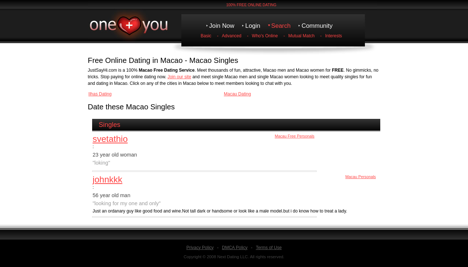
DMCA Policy (235, 247)
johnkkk (107, 179)
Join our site (179, 76)
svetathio (110, 139)
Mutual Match (301, 35)
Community (317, 25)
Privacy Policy (200, 247)
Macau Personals (361, 176)
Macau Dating (237, 94)
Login (252, 25)
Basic (206, 35)
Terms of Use (269, 247)
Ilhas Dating (100, 94)
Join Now (221, 25)
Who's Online (265, 35)
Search (281, 25)
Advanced (231, 35)
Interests (333, 35)
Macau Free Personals (294, 136)
